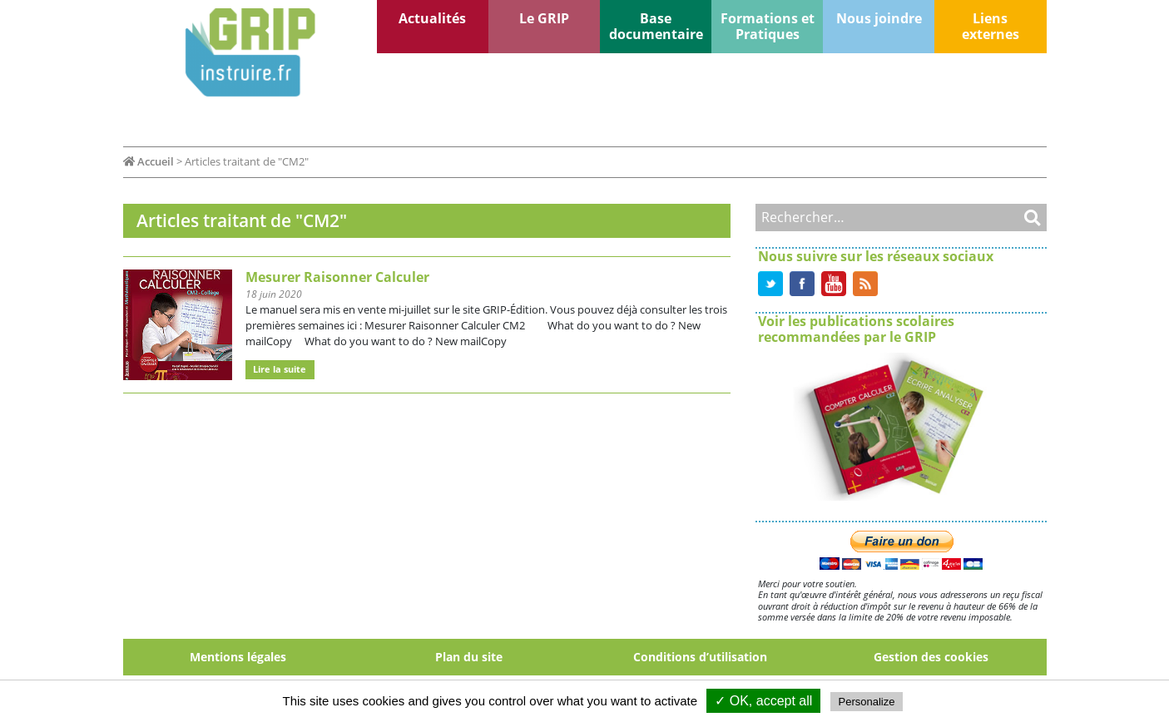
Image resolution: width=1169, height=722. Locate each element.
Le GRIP (544, 18)
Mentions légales (238, 657)
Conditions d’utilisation (700, 657)
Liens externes (990, 26)
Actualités (432, 18)
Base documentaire (656, 26)
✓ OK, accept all (763, 701)
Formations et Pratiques (768, 26)
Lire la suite (279, 369)
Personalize (867, 701)
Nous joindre (879, 18)
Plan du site (469, 657)
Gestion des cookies (931, 657)
